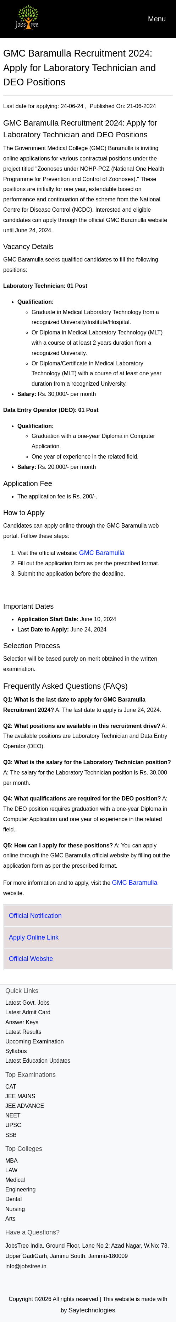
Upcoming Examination (34, 1041)
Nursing (15, 1209)
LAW (11, 1170)
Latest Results (23, 1032)
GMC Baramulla (102, 552)
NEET (13, 1115)
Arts (10, 1219)
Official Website (31, 958)
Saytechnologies (91, 1310)
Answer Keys (21, 1022)
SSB (11, 1135)
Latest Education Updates (37, 1061)
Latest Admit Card (27, 1012)
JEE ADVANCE (24, 1106)
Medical (15, 1180)
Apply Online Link (34, 937)
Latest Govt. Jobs (27, 1003)
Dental (13, 1199)
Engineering (20, 1189)
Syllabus (16, 1051)
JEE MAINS (20, 1096)
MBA (11, 1161)
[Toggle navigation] (156, 19)
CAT (10, 1087)
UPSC (13, 1125)
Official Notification (35, 915)
